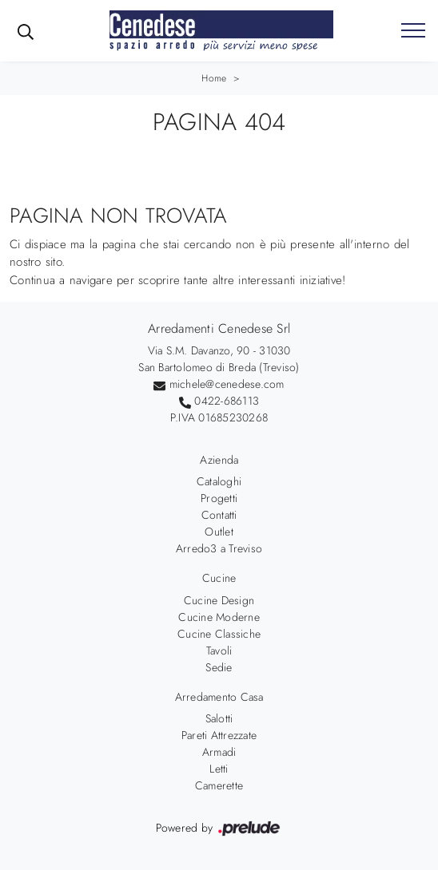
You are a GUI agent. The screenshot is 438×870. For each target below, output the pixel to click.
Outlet (219, 532)
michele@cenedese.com (227, 384)
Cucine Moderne (219, 617)
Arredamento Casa (219, 697)
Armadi (219, 752)
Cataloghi (219, 481)
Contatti (219, 515)
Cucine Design (219, 600)
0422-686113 (226, 401)
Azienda (219, 460)
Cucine (219, 578)
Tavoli (219, 650)
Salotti (219, 718)
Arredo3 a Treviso (219, 548)
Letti (218, 769)
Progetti (219, 498)
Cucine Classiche (219, 634)
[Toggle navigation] (413, 31)
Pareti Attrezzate (219, 735)
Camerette (219, 785)
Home (213, 78)
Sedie (218, 667)
